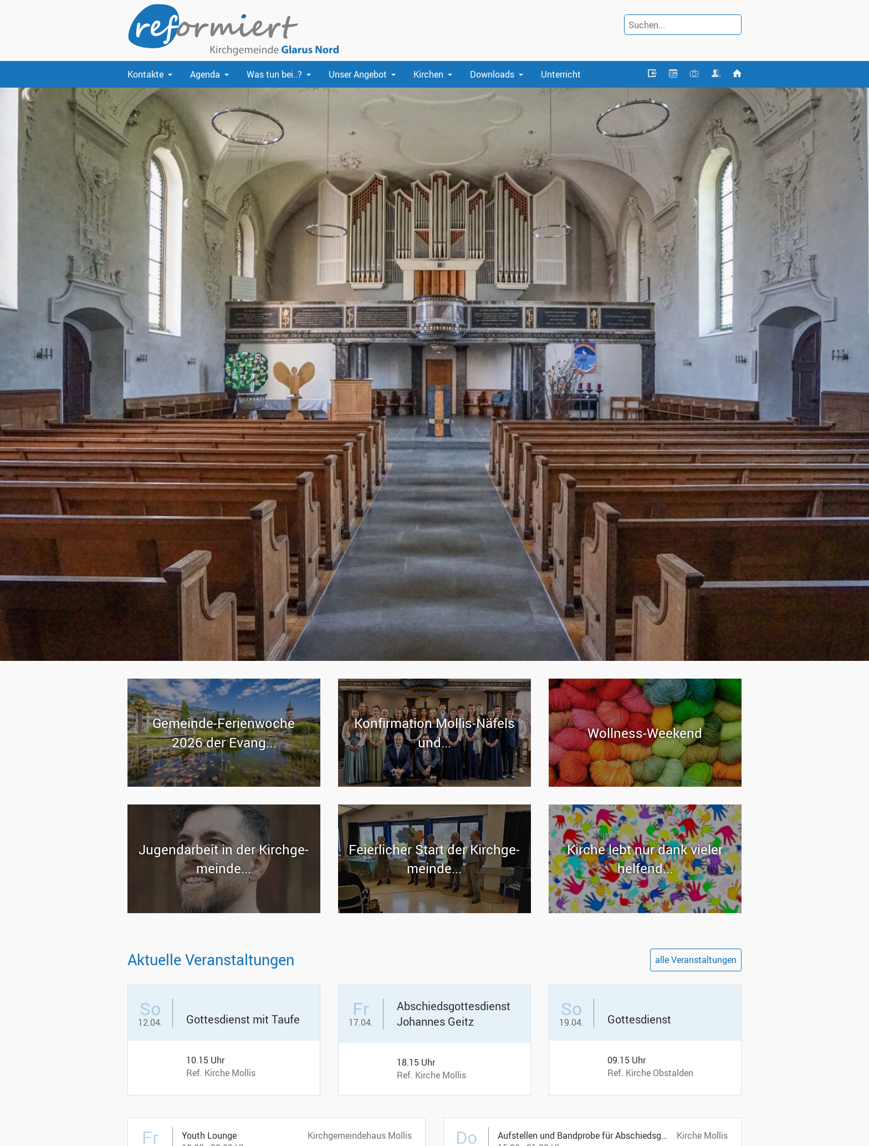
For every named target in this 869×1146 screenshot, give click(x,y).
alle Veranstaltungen (696, 960)
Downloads (492, 74)
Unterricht (561, 74)
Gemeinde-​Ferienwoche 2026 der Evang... (223, 732)
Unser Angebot (358, 74)
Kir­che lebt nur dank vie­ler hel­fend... (645, 859)
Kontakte (145, 74)
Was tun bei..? (274, 74)
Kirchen (428, 74)
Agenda (205, 74)
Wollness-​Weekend (644, 733)
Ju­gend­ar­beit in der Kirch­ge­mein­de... (224, 859)
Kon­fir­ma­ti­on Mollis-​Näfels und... (434, 732)
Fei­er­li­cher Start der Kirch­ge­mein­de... (434, 859)
